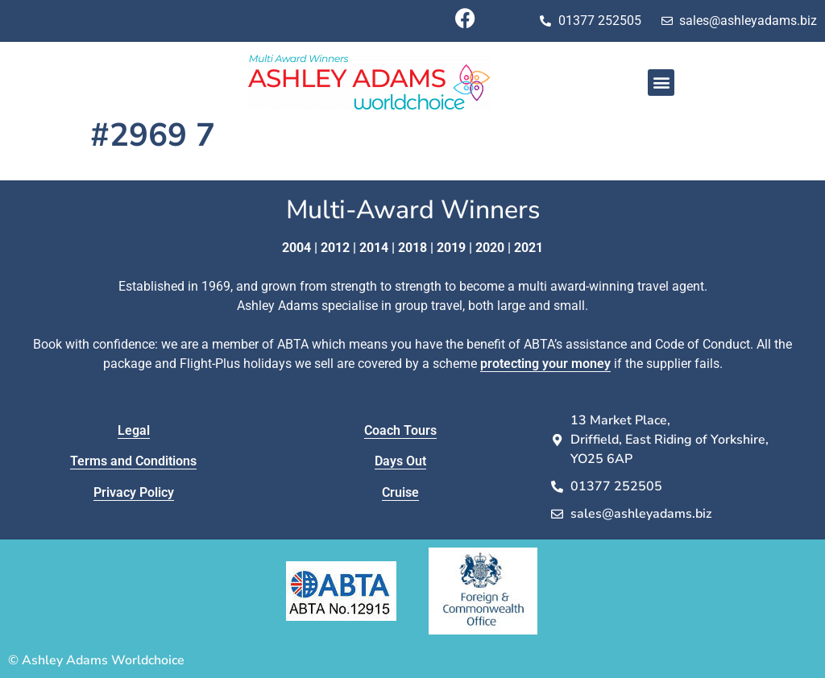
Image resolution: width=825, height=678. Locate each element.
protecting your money (545, 363)
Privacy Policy (133, 492)
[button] (661, 82)
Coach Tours (400, 430)
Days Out (400, 461)
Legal (134, 430)
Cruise (400, 492)
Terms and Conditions (133, 461)
